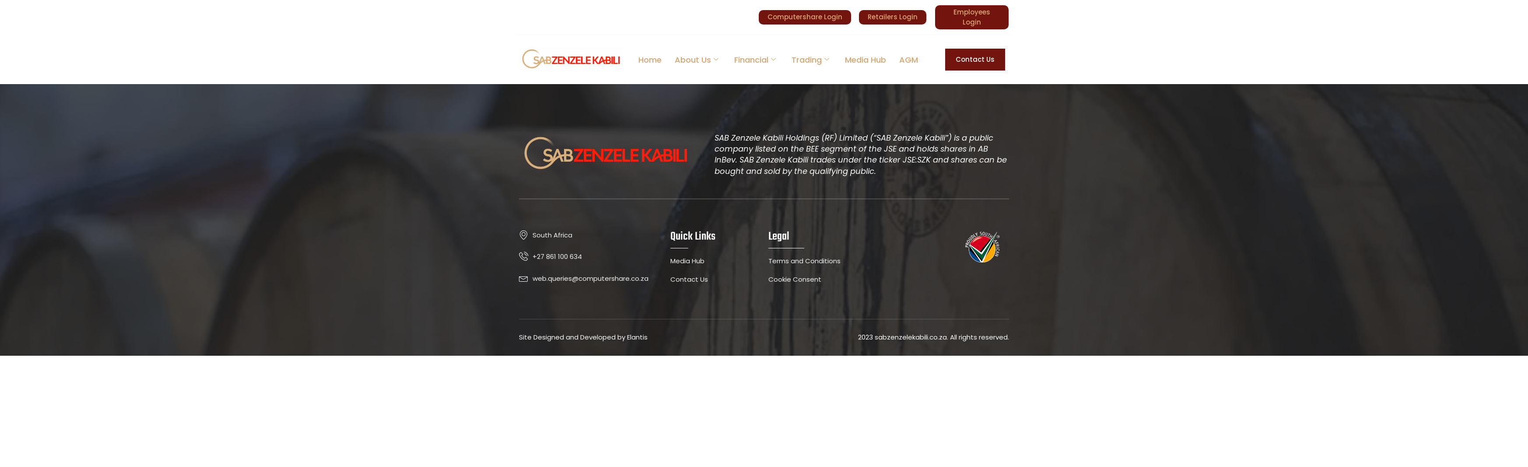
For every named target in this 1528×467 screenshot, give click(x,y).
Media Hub (865, 59)
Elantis (637, 337)
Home (650, 59)
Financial (755, 60)
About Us (696, 60)
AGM (908, 59)
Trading (810, 60)
